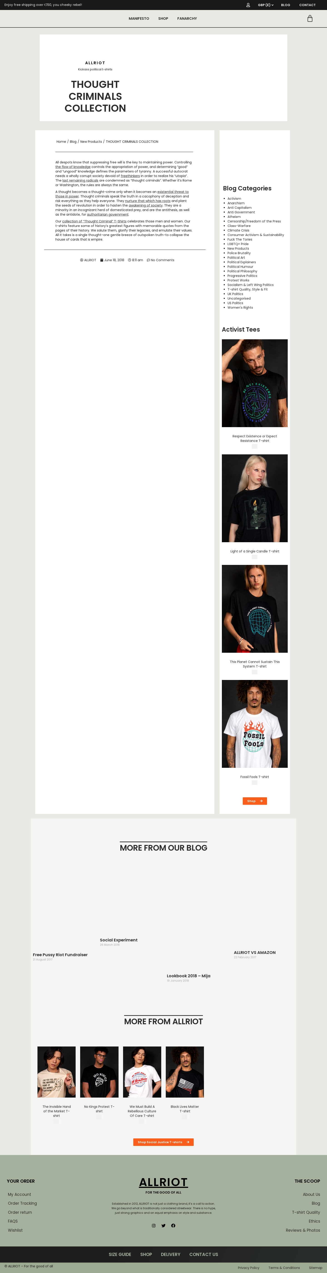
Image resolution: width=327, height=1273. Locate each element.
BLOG (285, 5)
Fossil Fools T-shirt (254, 777)
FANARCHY (187, 18)
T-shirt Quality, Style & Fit (248, 289)
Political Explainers (242, 262)
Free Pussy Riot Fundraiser (60, 955)
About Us (311, 1194)
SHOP (163, 18)
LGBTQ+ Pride (238, 244)
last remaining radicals (80, 180)
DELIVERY (170, 1254)
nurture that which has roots (148, 201)
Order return (20, 1212)
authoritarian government (108, 214)
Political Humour (240, 266)
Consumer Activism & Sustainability (256, 235)
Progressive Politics (242, 275)
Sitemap (315, 1268)
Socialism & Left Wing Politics (251, 285)
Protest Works (238, 280)
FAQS (13, 1221)
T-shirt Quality (306, 1212)
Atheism (234, 216)
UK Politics (235, 294)
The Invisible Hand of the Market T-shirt (56, 1111)
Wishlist (15, 1230)
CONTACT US (203, 1254)
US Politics (235, 303)
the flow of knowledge (73, 167)
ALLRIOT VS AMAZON (255, 952)
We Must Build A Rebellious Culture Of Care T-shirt (142, 1111)
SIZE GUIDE (120, 1254)
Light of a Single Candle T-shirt (254, 551)
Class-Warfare (239, 226)
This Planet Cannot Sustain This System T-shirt (255, 664)
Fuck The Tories (240, 239)
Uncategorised (239, 298)
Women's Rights (240, 307)
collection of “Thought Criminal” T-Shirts (94, 221)
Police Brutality (239, 253)
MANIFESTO (139, 18)
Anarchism (236, 203)
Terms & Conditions (284, 1268)
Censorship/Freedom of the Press (254, 221)
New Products (91, 141)
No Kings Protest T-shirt (99, 1108)
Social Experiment (119, 940)
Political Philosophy (242, 271)
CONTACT (307, 5)
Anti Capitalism (240, 207)
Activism (234, 198)
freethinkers (130, 176)
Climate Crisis (238, 230)
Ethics (314, 1221)
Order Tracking (22, 1203)
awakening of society (146, 205)
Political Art (236, 257)
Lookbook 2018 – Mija (189, 976)
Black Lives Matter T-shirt (185, 1108)
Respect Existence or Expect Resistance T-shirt (255, 438)
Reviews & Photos (303, 1230)
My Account (19, 1194)
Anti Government (241, 212)
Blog (73, 141)
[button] (255, 801)
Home (61, 141)
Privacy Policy (248, 1268)
